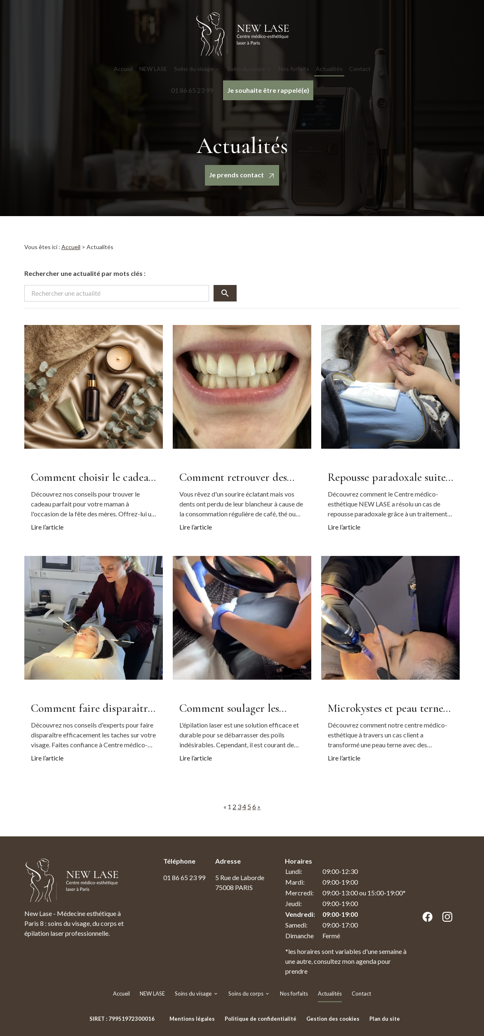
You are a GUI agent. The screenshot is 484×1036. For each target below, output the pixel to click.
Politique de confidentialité (260, 1018)
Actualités (329, 68)
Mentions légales (192, 1018)
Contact (360, 68)
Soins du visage (194, 68)
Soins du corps (246, 68)
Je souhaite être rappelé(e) (268, 90)
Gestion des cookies (332, 1018)
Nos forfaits (294, 68)
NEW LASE (153, 68)
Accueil (123, 68)
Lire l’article (47, 527)
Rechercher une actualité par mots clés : (85, 273)
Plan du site (384, 1018)
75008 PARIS (240, 882)
